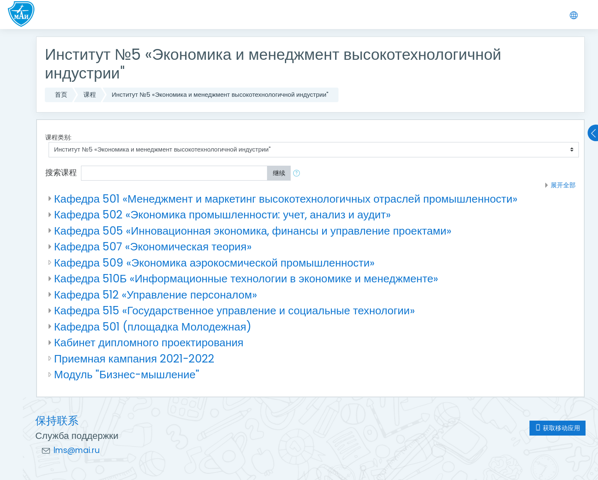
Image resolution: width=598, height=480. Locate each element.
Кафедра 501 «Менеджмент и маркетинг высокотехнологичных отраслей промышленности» (285, 198)
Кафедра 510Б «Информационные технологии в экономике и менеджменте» (246, 278)
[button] (298, 173)
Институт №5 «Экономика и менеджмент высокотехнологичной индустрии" (220, 94)
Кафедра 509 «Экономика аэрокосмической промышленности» (214, 262)
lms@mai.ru (77, 450)
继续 (279, 173)
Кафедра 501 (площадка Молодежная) (152, 326)
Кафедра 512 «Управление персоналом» (155, 294)
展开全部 (563, 185)
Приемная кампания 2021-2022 (134, 358)
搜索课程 (61, 172)
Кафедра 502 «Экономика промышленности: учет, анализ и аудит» (222, 214)
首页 (61, 94)
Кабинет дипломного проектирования (148, 342)
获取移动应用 (557, 428)
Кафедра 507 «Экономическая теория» (153, 246)
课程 (89, 94)
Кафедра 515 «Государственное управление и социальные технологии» (234, 310)
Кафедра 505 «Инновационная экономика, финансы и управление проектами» (252, 230)
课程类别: (58, 137)
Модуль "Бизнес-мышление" (126, 374)
